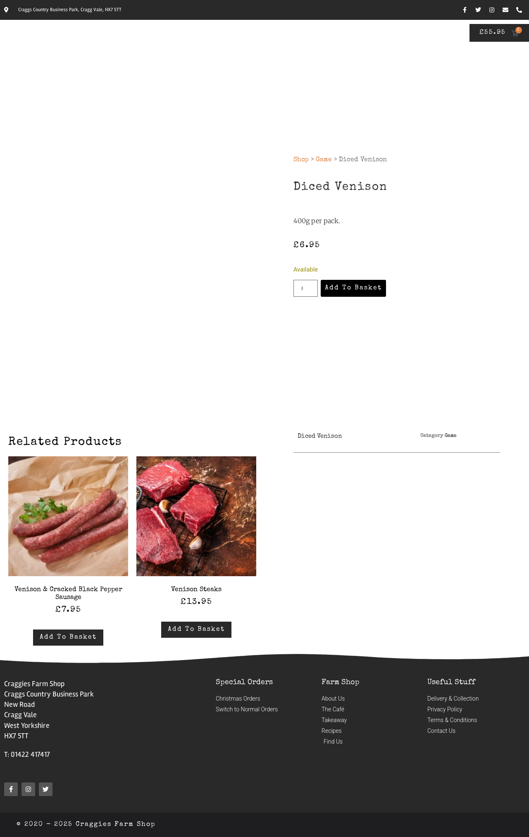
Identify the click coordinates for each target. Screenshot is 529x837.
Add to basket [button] (68, 637)
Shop (301, 160)
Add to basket (352, 288)
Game (324, 160)
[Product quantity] (305, 288)
